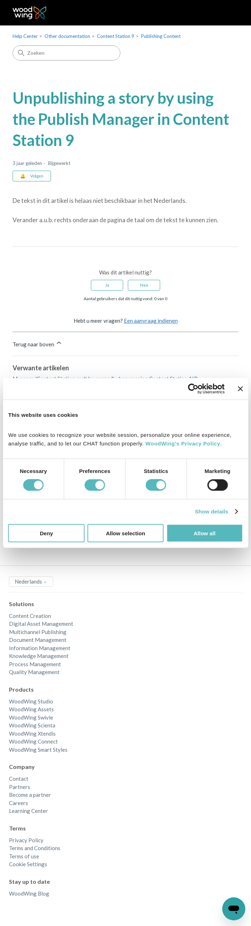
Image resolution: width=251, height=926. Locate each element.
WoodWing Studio (31, 701)
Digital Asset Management (41, 623)
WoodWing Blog (29, 893)
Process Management (35, 664)
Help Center (25, 36)
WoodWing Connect (33, 741)
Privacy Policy (26, 840)
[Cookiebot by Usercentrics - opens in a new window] (193, 389)
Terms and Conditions (34, 848)
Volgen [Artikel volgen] (36, 176)
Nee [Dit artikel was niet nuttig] (144, 285)
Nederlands (31, 581)
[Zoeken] (66, 53)
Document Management (37, 640)
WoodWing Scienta (32, 725)
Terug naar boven (37, 343)
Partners (19, 787)
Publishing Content (161, 36)
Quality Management (34, 672)
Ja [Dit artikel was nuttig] (107, 285)
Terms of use (24, 856)
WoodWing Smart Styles (38, 749)
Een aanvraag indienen (151, 320)
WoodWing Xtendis (32, 733)
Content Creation (30, 616)
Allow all (204, 533)
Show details (211, 511)
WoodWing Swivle (31, 717)
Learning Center (28, 811)
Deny (46, 533)
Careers (18, 803)
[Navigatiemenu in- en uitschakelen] (225, 13)
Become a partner (30, 794)
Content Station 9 (115, 36)
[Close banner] (240, 388)
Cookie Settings (28, 864)
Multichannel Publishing (37, 632)
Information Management (39, 648)
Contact (18, 778)
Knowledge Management (39, 656)
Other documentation (67, 36)
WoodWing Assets (31, 709)
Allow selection (125, 533)
